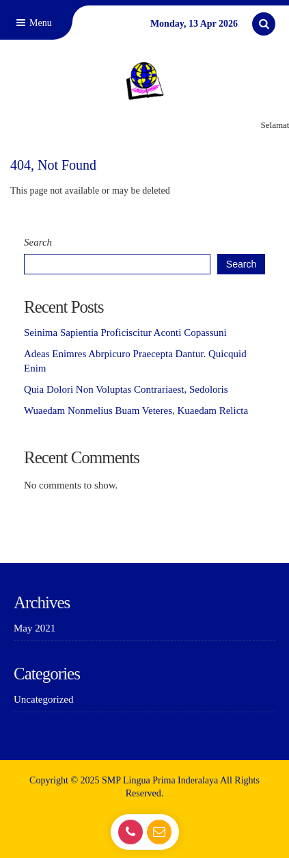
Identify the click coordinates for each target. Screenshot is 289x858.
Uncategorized (43, 699)
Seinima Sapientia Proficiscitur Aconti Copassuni (125, 332)
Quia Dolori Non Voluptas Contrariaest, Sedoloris (126, 389)
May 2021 (34, 628)
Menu (33, 23)
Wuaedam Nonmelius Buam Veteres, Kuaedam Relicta (136, 410)
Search (38, 242)
